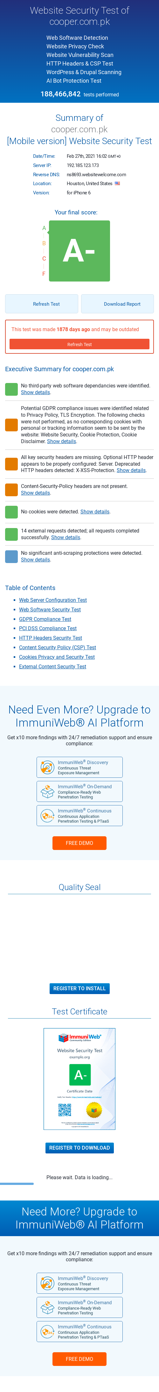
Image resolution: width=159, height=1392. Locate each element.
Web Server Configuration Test (53, 600)
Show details (35, 392)
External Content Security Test (52, 667)
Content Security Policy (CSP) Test (57, 647)
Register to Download (79, 1148)
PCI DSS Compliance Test (48, 628)
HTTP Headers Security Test (50, 638)
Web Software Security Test (50, 610)
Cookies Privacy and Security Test (57, 657)
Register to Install (79, 988)
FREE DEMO (79, 843)
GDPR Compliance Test (45, 619)
